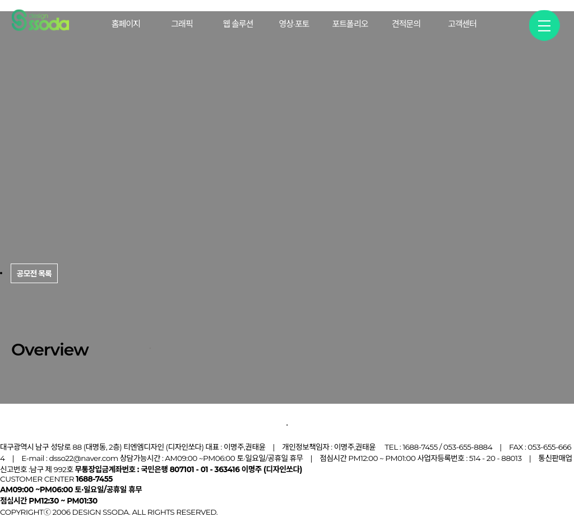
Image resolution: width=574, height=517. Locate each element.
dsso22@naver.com (83, 458)
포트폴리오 (350, 24)
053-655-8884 (467, 446)
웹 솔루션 (238, 24)
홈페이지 (126, 24)
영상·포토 (294, 24)
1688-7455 (420, 446)
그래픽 (181, 24)
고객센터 (462, 24)
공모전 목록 (29, 420)
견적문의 (406, 24)
